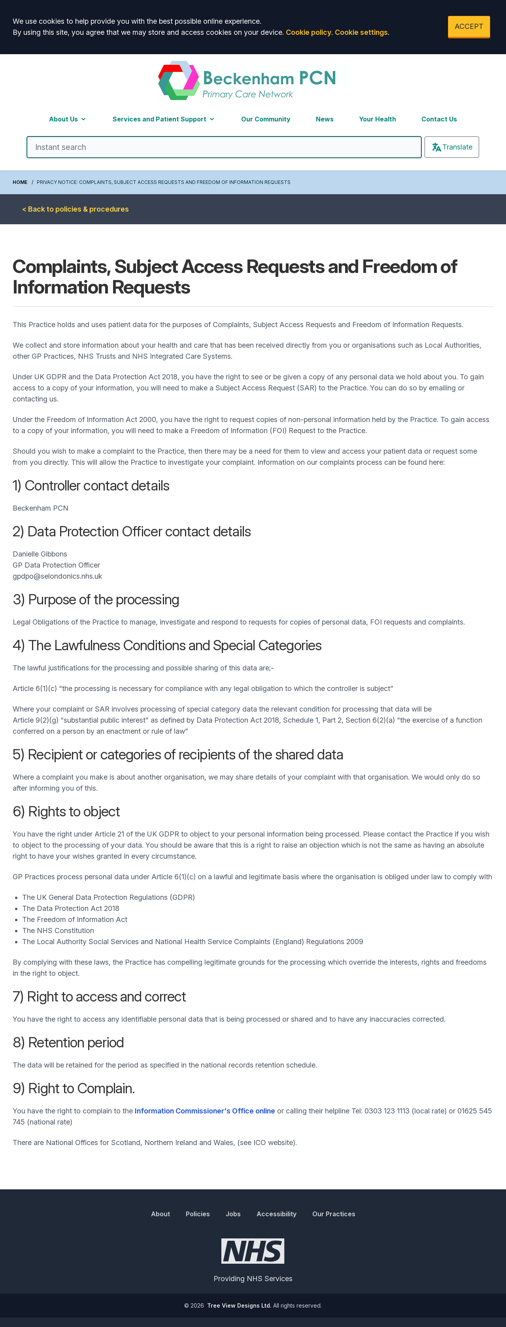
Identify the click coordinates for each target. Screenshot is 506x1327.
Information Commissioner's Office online (205, 1111)
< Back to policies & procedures (75, 209)
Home (20, 182)
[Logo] (253, 83)
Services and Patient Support (164, 119)
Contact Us (439, 119)
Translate (451, 147)
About (160, 1214)
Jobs (233, 1214)
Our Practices (333, 1214)
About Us (68, 119)
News (325, 119)
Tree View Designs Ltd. (239, 1305)
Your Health (377, 119)
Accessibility (276, 1214)
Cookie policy (308, 32)
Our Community (266, 119)
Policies (198, 1214)
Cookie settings (361, 32)
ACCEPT (469, 26)
